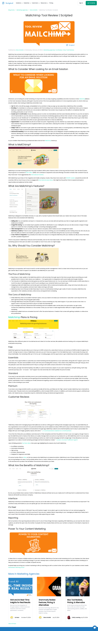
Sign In (81, 3)
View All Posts (12, 623)
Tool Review (58, 50)
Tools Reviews (70, 50)
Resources (44, 3)
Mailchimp (82, 99)
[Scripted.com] (7, 3)
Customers (36, 3)
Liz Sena (17, 617)
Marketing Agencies (49, 50)
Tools (64, 50)
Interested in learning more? (16, 567)
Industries (27, 3)
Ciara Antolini (19, 50)
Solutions (19, 3)
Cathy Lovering (76, 617)
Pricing (51, 3)
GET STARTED (91, 3)
